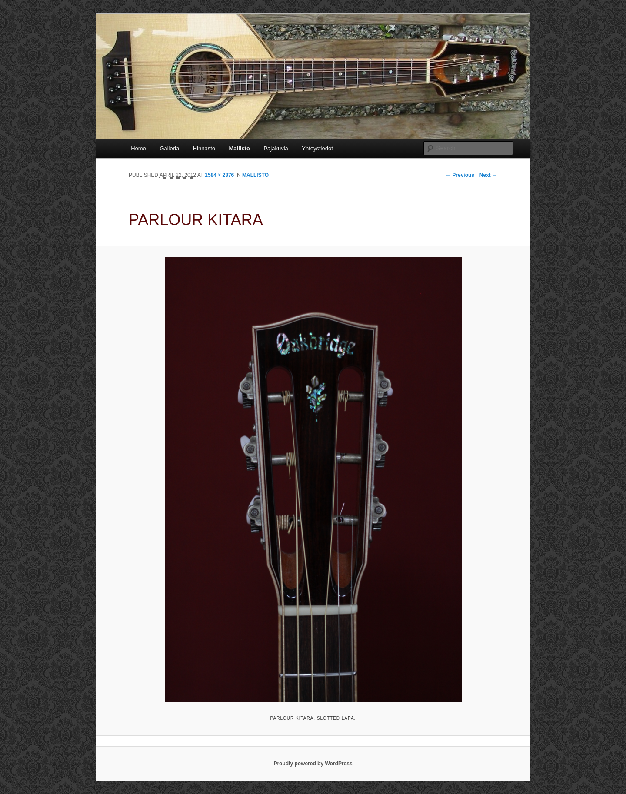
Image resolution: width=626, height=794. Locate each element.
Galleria (169, 148)
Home (138, 148)
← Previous (460, 175)
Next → (488, 175)
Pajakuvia (275, 148)
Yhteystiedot (317, 148)
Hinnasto (204, 148)
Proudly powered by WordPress (312, 764)
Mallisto (239, 148)
